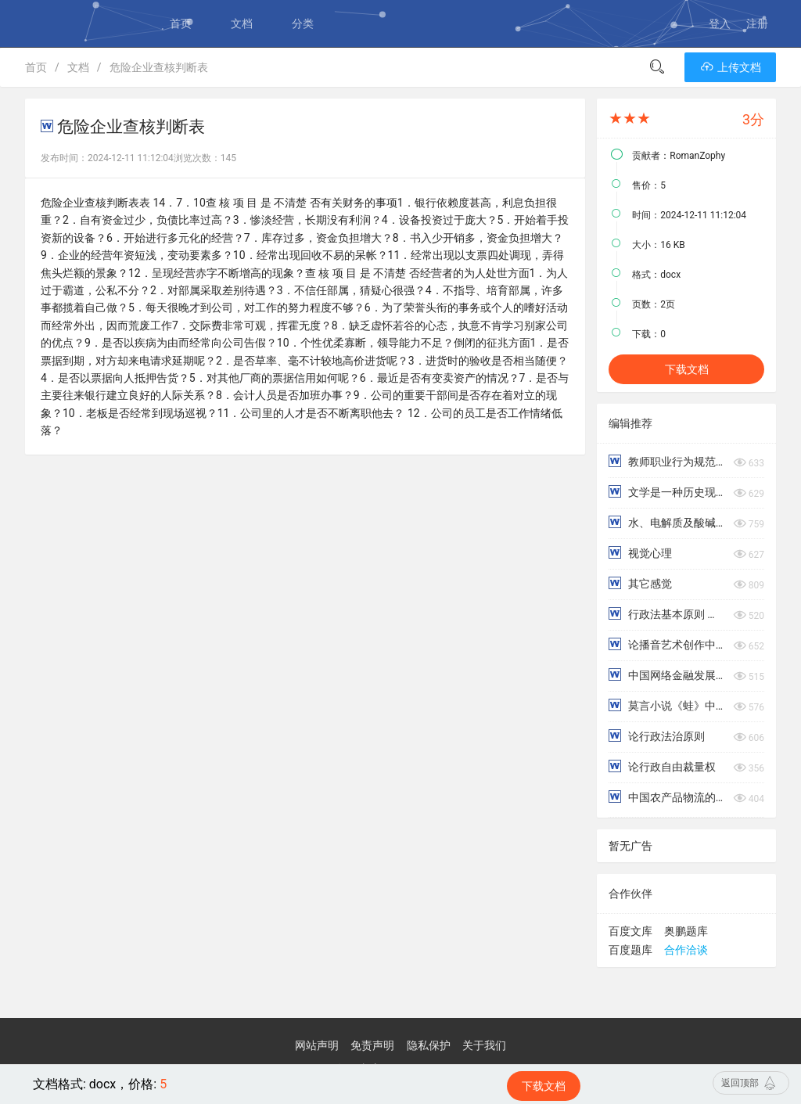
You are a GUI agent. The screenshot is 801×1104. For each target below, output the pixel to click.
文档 (242, 23)
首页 (181, 23)
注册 (757, 23)
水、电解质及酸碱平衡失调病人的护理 (667, 522)
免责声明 (372, 1045)
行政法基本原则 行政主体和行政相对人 (667, 613)
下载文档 (687, 369)
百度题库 (630, 950)
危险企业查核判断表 (159, 67)
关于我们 (484, 1045)
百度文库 (630, 931)
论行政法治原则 (656, 736)
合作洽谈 (686, 950)
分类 (303, 23)
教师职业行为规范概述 (667, 461)
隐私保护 (429, 1045)
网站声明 (317, 1045)
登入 (720, 23)
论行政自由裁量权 (662, 766)
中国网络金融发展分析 (667, 674)
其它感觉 (640, 583)
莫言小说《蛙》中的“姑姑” (667, 705)
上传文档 (730, 67)
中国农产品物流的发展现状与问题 (667, 797)
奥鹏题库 (686, 931)
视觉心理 (640, 552)
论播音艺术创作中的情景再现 (667, 644)
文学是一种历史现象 (667, 491)
